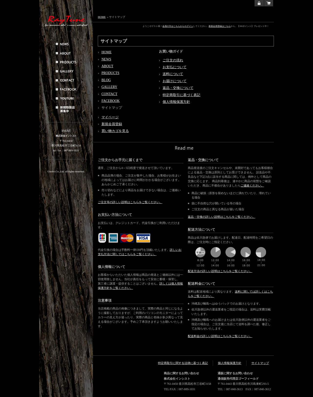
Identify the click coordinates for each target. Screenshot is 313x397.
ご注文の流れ (173, 60)
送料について (173, 74)
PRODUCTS (110, 73)
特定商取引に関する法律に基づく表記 (183, 363)
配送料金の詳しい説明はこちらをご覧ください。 (220, 336)
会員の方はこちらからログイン (177, 26)
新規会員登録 (111, 124)
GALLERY (109, 87)
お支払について (175, 67)
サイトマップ (260, 363)
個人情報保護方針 (176, 102)
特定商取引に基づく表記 (181, 95)
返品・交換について (178, 88)
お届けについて (175, 81)
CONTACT (109, 94)
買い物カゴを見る (115, 131)
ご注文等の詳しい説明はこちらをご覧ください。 (130, 202)
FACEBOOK (110, 101)
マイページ (110, 117)
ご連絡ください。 (252, 185)
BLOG (106, 80)
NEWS (106, 59)
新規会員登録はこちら (220, 26)
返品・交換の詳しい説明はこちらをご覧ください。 (221, 217)
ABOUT (107, 66)
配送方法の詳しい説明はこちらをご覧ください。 (220, 271)
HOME (102, 16)
